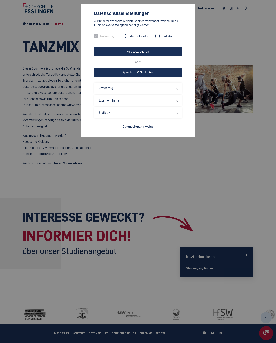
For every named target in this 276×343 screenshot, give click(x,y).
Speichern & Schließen (138, 72)
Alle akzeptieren (138, 51)
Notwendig (107, 36)
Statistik (166, 36)
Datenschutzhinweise (137, 126)
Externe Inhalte (138, 36)
